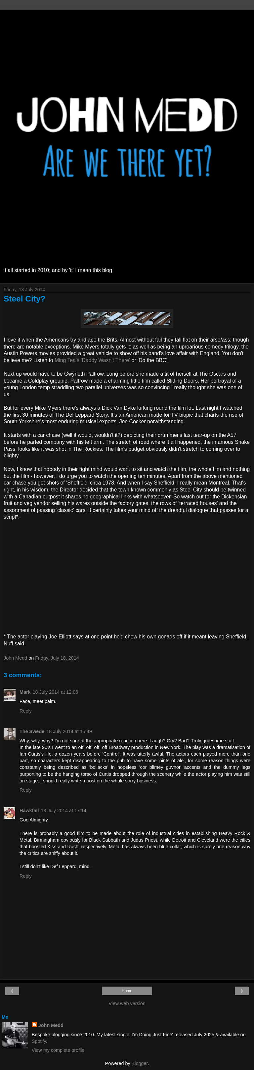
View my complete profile (58, 1050)
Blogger (140, 1063)
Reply (26, 711)
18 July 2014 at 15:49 (69, 731)
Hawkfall (29, 810)
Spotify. (39, 1041)
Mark (25, 692)
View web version (127, 1003)
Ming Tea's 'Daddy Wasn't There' (92, 360)
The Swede (32, 731)
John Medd (51, 1025)
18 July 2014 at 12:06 (55, 692)
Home (127, 991)
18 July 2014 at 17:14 (63, 810)
